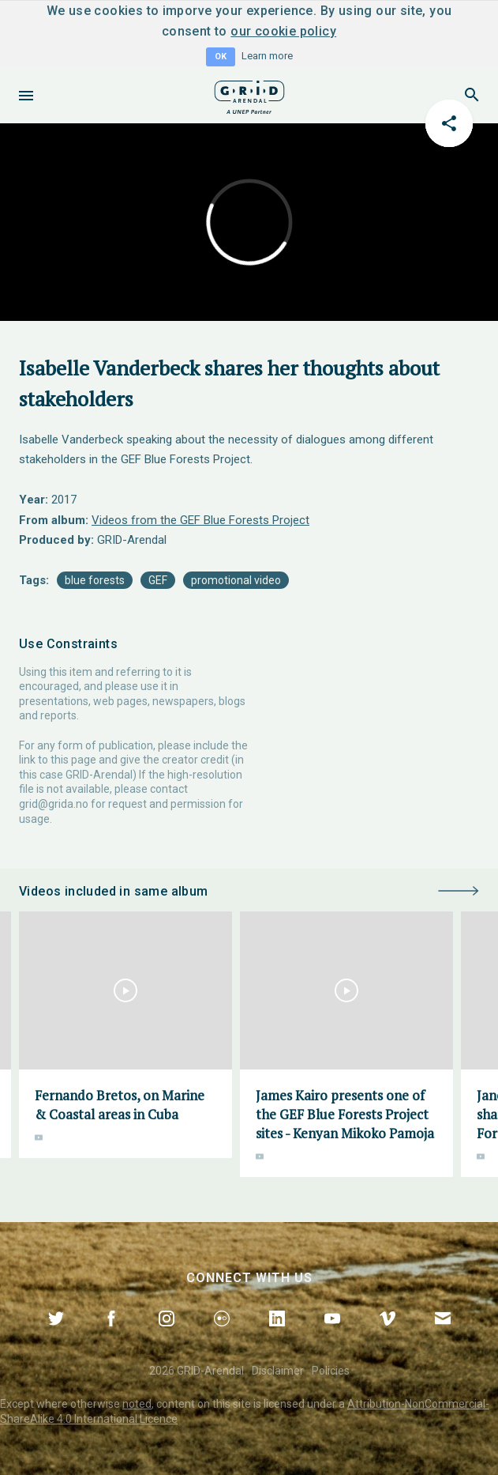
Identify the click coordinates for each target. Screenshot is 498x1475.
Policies (331, 1370)
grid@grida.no (53, 804)
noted (137, 1404)
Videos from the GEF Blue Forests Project (200, 520)
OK (221, 56)
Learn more (267, 56)
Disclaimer (278, 1370)
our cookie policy (283, 31)
